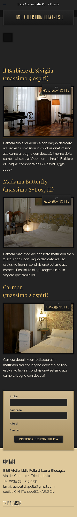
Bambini (15, 430)
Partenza (16, 410)
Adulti (14, 423)
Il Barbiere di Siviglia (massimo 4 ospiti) (28, 75)
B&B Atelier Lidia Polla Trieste (39, 17)
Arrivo (14, 396)
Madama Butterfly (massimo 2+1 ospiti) (28, 186)
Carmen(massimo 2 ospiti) (25, 292)
